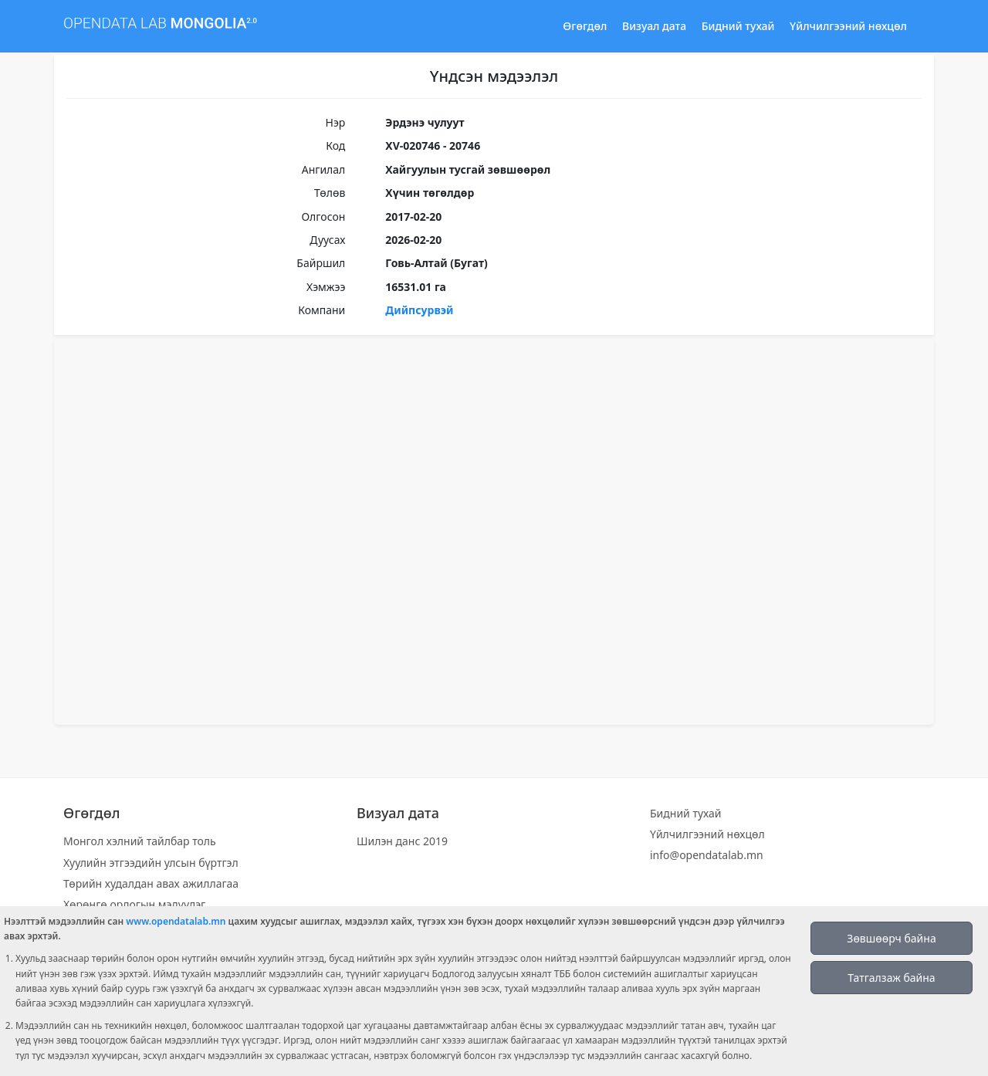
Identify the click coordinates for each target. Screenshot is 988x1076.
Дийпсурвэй (419, 310)
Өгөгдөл (585, 26)
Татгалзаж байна (891, 977)
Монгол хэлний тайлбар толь (139, 841)
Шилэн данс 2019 (402, 841)
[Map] (494, 532)
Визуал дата (654, 26)
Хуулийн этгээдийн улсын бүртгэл (151, 862)
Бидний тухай (738, 26)
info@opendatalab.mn (706, 855)
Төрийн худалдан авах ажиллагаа (151, 883)
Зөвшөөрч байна (891, 938)
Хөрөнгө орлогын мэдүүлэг (134, 904)
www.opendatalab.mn (175, 921)
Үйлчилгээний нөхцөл (848, 26)
